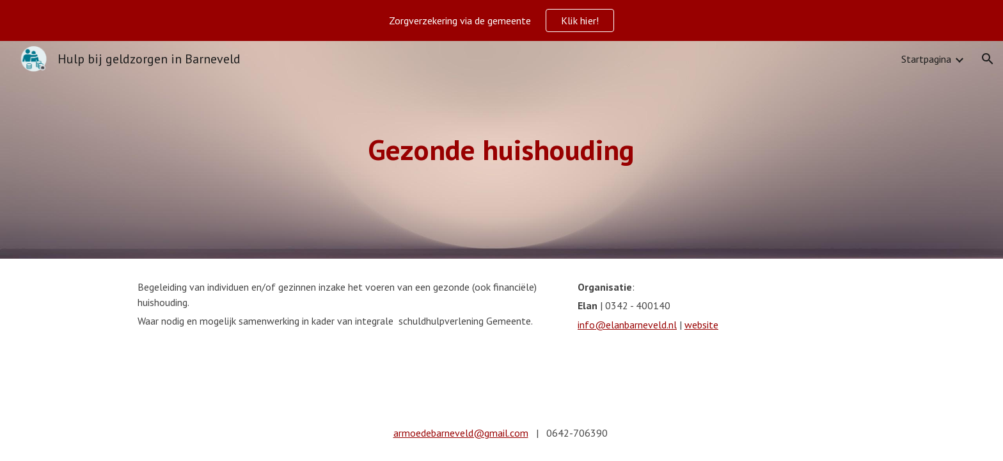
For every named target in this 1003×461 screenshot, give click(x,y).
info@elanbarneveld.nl (627, 324)
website (701, 324)
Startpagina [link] (926, 59)
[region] (501, 20)
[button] (987, 59)
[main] (501, 150)
